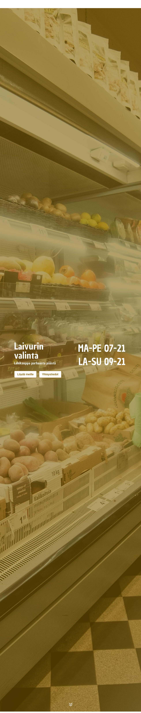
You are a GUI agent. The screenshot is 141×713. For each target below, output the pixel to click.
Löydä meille (25, 374)
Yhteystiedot (50, 374)
